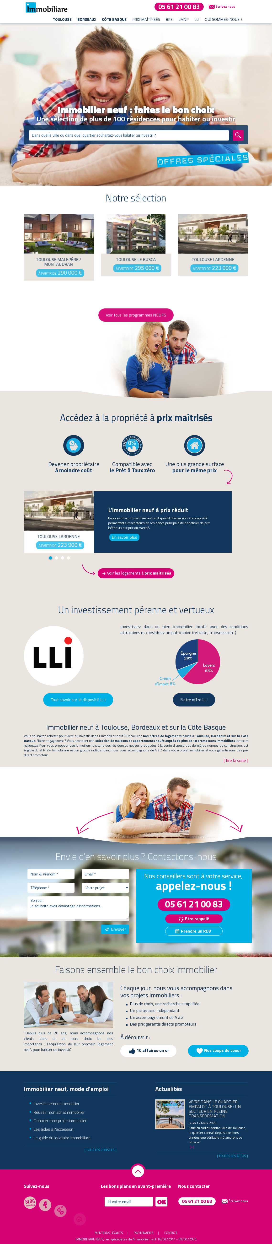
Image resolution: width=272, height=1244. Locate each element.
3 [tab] (62, 558)
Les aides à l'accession (53, 1129)
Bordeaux (86, 19)
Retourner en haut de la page (138, 1171)
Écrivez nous (221, 7)
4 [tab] (68, 558)
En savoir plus (124, 537)
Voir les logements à (136, 573)
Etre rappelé (192, 919)
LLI (196, 19)
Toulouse (62, 19)
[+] (192, 1146)
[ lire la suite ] (236, 760)
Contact (170, 1232)
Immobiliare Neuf (89, 1239)
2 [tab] (56, 558)
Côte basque (114, 19)
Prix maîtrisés (146, 19)
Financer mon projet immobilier (60, 1120)
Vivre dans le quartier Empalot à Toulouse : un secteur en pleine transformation (215, 1108)
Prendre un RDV (192, 931)
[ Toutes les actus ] (232, 1155)
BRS (169, 19)
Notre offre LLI (194, 699)
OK (161, 1201)
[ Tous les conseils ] (101, 1149)
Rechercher (242, 135)
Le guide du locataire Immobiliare (62, 1138)
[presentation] (63, 934)
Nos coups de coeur (218, 1051)
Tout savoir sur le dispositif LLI (78, 699)
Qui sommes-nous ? (223, 19)
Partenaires (144, 1232)
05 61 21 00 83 (179, 7)
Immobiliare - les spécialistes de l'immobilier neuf (46, 7)
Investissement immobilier (56, 1103)
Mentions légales (109, 1232)
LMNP (183, 19)
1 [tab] (50, 558)
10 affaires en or (148, 1051)
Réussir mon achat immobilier (59, 1112)
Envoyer (115, 929)
